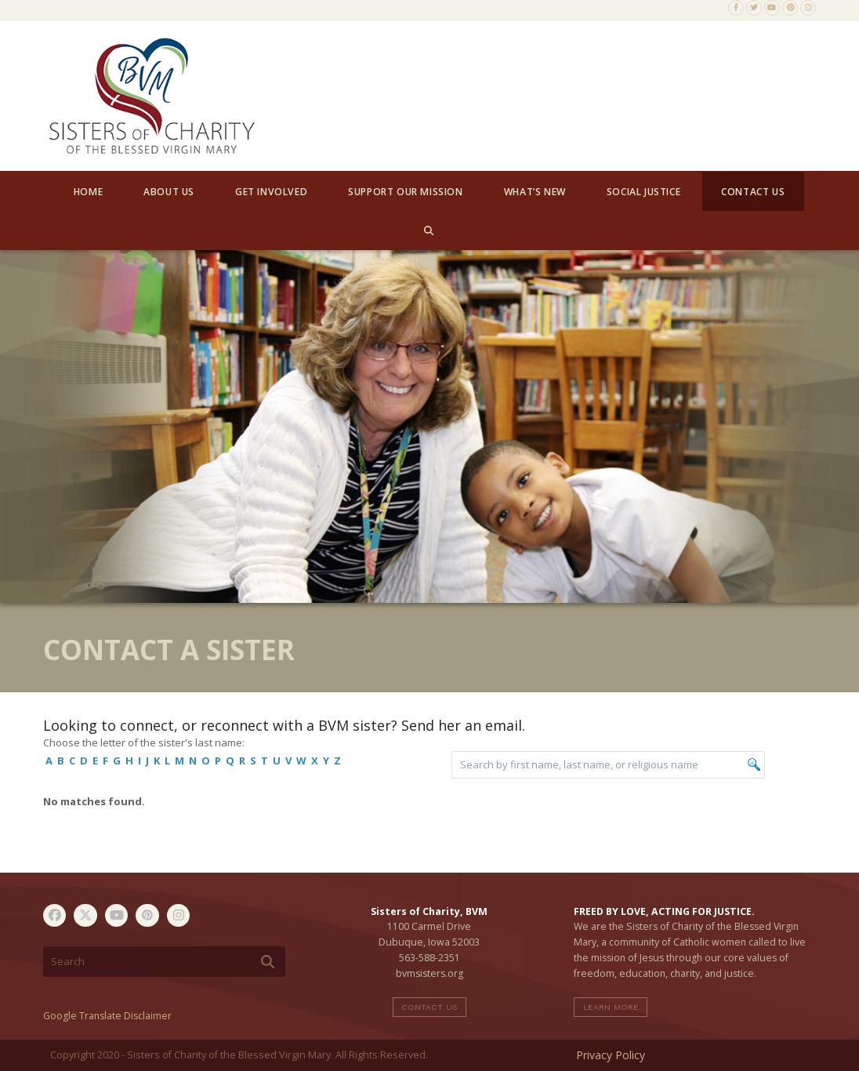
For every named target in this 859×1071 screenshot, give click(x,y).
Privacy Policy (610, 1054)
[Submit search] (267, 962)
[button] (429, 230)
